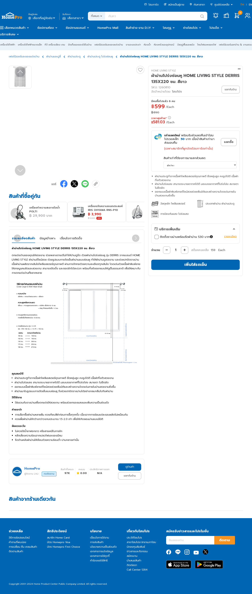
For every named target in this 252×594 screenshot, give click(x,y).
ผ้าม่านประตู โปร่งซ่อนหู (100, 56)
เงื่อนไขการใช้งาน (99, 538)
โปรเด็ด (214, 28)
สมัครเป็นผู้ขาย (174, 5)
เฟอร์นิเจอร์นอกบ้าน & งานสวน (235, 44)
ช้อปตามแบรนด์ (76, 28)
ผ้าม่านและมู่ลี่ (53, 56)
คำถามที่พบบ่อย (17, 542)
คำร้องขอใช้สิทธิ (99, 560)
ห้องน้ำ (147, 44)
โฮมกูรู (167, 28)
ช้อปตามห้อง (45, 28)
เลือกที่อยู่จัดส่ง (42, 18)
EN (250, 5)
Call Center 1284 (137, 570)
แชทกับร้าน (130, 476)
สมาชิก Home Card (58, 538)
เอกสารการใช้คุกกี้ (100, 556)
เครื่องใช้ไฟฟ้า (7, 44)
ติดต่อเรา (132, 565)
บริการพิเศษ (7, 34)
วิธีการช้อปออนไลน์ (19, 538)
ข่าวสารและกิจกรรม (137, 551)
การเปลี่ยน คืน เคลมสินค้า (23, 547)
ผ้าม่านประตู (74, 56)
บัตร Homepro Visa (58, 542)
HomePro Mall (107, 28)
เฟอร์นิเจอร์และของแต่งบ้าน (108, 44)
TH (242, 5)
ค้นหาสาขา (197, 5)
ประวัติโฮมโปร (134, 538)
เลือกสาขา (73, 18)
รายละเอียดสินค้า (23, 238)
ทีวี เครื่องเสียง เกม (55, 44)
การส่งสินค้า (96, 542)
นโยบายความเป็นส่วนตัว (103, 547)
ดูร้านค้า (129, 467)
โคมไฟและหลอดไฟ (206, 44)
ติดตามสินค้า (16, 551)
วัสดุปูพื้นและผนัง (185, 44)
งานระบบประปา (133, 44)
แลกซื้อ (229, 142)
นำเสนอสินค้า (134, 560)
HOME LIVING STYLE (163, 71)
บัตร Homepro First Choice (63, 547)
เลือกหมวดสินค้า (15, 28)
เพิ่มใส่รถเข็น (195, 264)
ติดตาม (224, 540)
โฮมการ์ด (151, 5)
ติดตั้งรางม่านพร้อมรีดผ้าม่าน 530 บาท (184, 237)
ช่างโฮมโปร (190, 28)
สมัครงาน (132, 556)
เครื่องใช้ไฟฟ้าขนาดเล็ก (30, 44)
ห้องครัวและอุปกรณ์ (164, 44)
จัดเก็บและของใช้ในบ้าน (80, 44)
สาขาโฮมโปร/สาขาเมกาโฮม (141, 542)
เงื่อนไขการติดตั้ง (71, 238)
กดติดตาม (49, 473)
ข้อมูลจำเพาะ (47, 238)
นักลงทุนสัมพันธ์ (136, 547)
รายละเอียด (230, 236)
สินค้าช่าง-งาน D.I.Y (138, 28)
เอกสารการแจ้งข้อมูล (101, 551)
